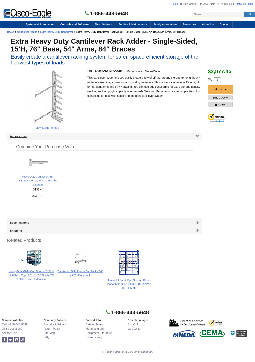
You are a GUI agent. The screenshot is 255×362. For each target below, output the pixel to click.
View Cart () (188, 3)
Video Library (94, 337)
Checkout (227, 3)
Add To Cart (221, 89)
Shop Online (104, 24)
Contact (225, 24)
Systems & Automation (40, 24)
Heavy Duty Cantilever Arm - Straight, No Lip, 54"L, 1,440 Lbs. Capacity (38, 180)
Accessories (18, 136)
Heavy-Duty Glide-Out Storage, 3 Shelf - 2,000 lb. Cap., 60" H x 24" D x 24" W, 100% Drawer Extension (31, 275)
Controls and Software (74, 24)
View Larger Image (47, 127)
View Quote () (209, 3)
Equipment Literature (99, 332)
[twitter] (10, 339)
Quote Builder (245, 3)
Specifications (19, 222)
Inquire (220, 104)
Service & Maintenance (132, 24)
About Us (208, 24)
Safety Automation (165, 24)
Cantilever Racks (27, 32)
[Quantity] (217, 79)
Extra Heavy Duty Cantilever (56, 32)
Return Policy (52, 328)
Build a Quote (220, 97)
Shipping (16, 230)
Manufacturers (95, 328)
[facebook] (4, 339)
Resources (189, 24)
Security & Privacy (55, 324)
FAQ (46, 337)
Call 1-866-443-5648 (15, 324)
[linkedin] (16, 339)
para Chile (134, 328)
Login (173, 3)
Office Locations (12, 328)
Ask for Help (9, 332)
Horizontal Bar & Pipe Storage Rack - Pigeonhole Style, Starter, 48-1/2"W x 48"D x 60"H (129, 284)
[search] (249, 14)
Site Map (49, 332)
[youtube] (22, 339)
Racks (10, 32)
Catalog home (94, 324)
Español (133, 324)
